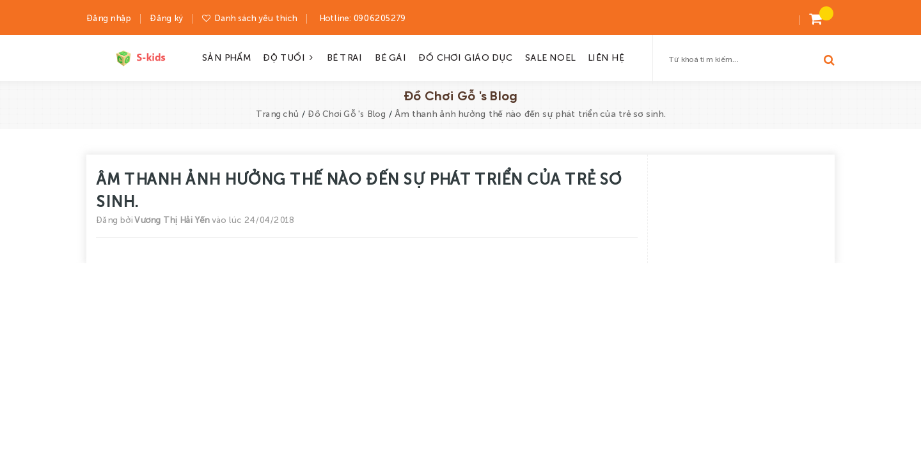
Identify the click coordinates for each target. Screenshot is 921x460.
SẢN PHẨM (225, 57)
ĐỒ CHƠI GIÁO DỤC (465, 57)
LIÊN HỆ (605, 57)
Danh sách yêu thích (255, 17)
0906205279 (378, 17)
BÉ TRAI (344, 57)
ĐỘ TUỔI (288, 57)
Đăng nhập (108, 17)
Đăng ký (166, 17)
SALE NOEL (549, 57)
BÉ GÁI (389, 57)
